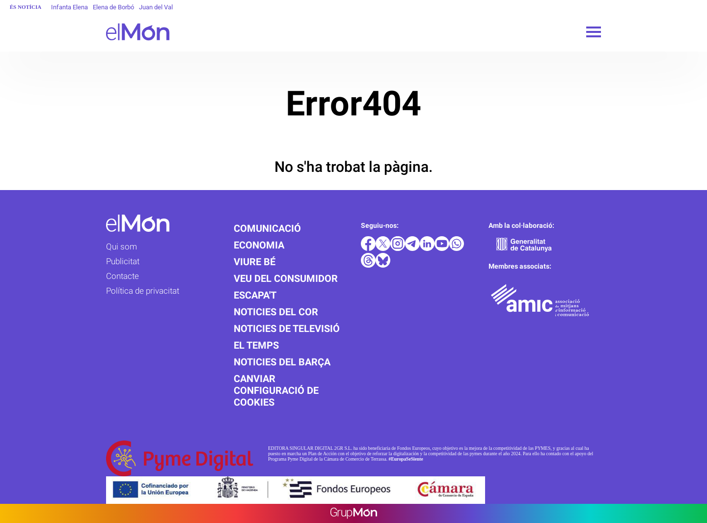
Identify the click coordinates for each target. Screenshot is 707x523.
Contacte (122, 276)
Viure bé (254, 262)
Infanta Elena (69, 7)
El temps (256, 345)
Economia (259, 245)
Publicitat (122, 261)
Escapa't (255, 295)
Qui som (121, 246)
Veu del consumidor (286, 278)
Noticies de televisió (287, 328)
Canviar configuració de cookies (276, 390)
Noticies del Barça (282, 362)
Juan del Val (156, 7)
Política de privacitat (142, 291)
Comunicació (267, 228)
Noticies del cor (276, 312)
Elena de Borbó (113, 7)
